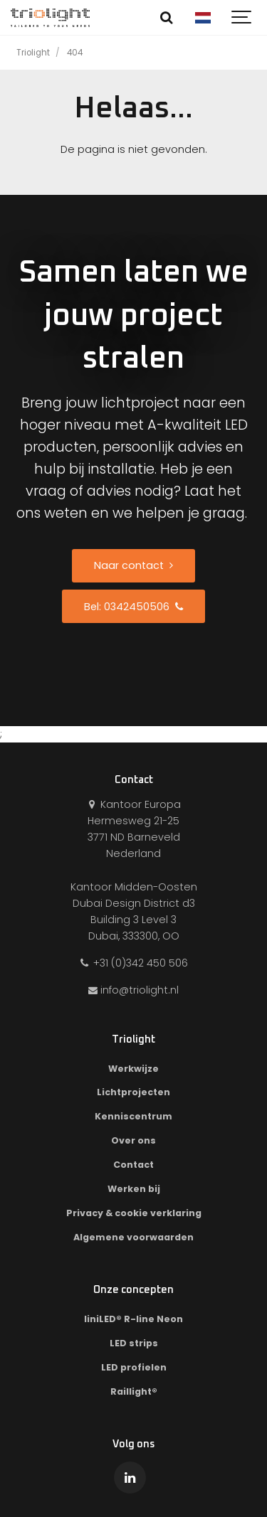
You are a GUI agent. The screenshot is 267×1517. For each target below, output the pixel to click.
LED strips (134, 1343)
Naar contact (133, 565)
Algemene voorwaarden (133, 1237)
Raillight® (133, 1391)
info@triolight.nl (133, 990)
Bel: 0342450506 (133, 607)
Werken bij (134, 1189)
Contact (133, 1165)
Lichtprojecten (133, 1092)
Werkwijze (133, 1069)
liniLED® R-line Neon (133, 1319)
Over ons (133, 1140)
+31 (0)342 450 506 (133, 963)
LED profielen (134, 1367)
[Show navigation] (242, 18)
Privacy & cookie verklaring (133, 1213)
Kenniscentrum (133, 1116)
